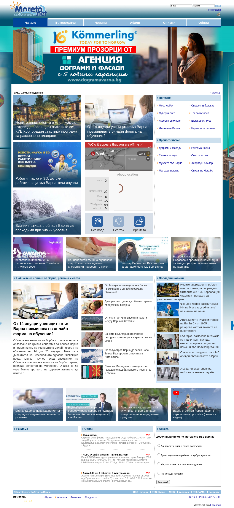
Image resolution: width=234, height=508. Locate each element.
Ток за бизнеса (199, 113)
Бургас (48, 497)
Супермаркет (166, 113)
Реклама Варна (199, 147)
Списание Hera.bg (201, 170)
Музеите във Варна (169, 163)
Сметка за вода (167, 155)
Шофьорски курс (200, 120)
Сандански (90, 497)
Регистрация (214, 10)
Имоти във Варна (168, 128)
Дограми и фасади (169, 147)
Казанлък (61, 497)
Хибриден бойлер (201, 163)
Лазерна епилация (169, 120)
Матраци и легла (168, 170)
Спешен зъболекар (202, 105)
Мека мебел (165, 105)
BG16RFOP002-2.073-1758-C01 (205, 497)
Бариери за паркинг (202, 128)
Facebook (215, 505)
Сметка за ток (198, 155)
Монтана (75, 497)
